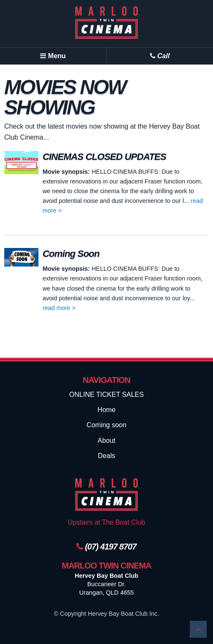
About (106, 440)
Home (107, 409)
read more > (59, 307)
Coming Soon (71, 253)
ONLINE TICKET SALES (106, 394)
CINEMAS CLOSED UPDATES (104, 156)
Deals (106, 455)
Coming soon (106, 424)
